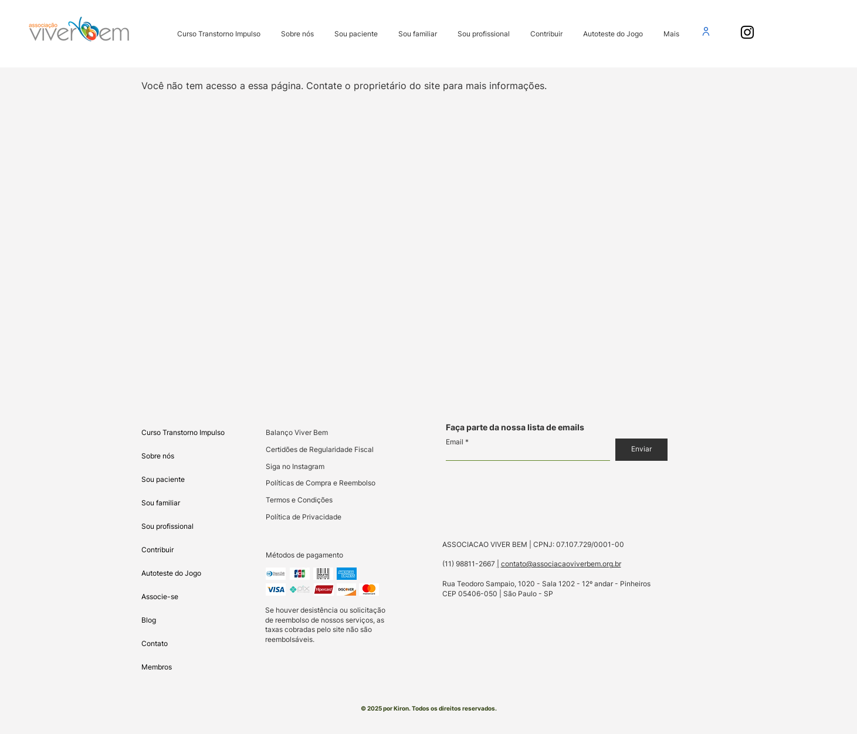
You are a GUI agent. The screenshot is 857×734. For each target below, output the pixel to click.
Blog (148, 620)
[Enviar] (641, 450)
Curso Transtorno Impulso (182, 432)
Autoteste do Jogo (171, 573)
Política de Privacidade (303, 516)
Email (454, 442)
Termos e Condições (299, 499)
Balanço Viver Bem (297, 432)
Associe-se (159, 596)
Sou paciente (163, 479)
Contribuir (157, 549)
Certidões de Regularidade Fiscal (320, 449)
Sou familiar (160, 502)
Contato (154, 643)
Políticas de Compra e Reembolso (320, 482)
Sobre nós (157, 455)
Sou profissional (167, 526)
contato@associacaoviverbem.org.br (561, 563)
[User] (706, 31)
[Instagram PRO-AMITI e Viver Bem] (747, 32)
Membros (156, 666)
